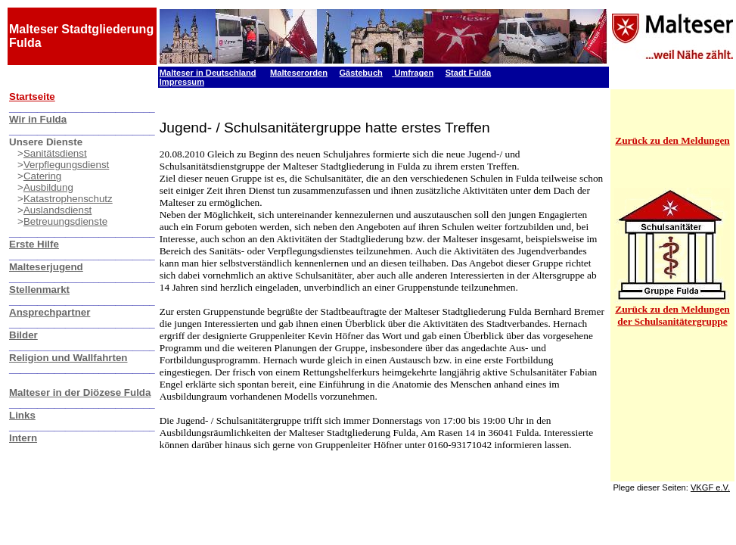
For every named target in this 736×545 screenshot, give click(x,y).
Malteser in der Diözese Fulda (80, 392)
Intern (23, 438)
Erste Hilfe (34, 244)
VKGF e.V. (710, 487)
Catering (42, 176)
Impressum (182, 81)
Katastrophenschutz (68, 198)
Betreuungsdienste (65, 221)
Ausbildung (48, 187)
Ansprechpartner (49, 312)
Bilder (23, 335)
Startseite (32, 96)
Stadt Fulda (468, 72)
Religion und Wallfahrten (68, 357)
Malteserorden (299, 72)
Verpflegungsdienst (66, 164)
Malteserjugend (46, 266)
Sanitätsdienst (55, 153)
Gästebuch (360, 72)
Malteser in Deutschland (208, 72)
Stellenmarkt (39, 289)
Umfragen (413, 72)
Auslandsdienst (57, 210)
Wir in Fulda (38, 119)
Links (22, 415)
